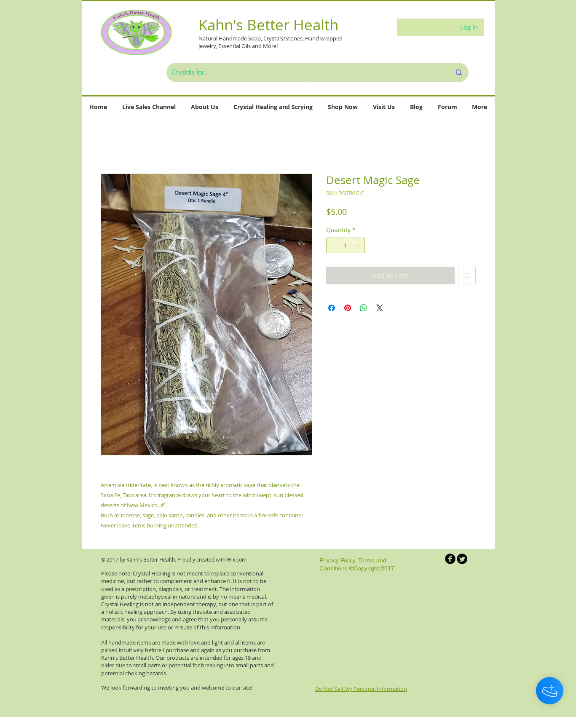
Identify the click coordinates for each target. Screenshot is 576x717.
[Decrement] (332, 245)
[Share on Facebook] (332, 308)
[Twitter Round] (462, 559)
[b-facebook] (450, 559)
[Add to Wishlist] (467, 275)
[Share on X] (380, 308)
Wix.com (236, 559)
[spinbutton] (345, 245)
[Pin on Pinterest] (348, 308)
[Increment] (358, 245)
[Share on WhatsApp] (364, 308)
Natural (208, 38)
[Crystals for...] (305, 72)
